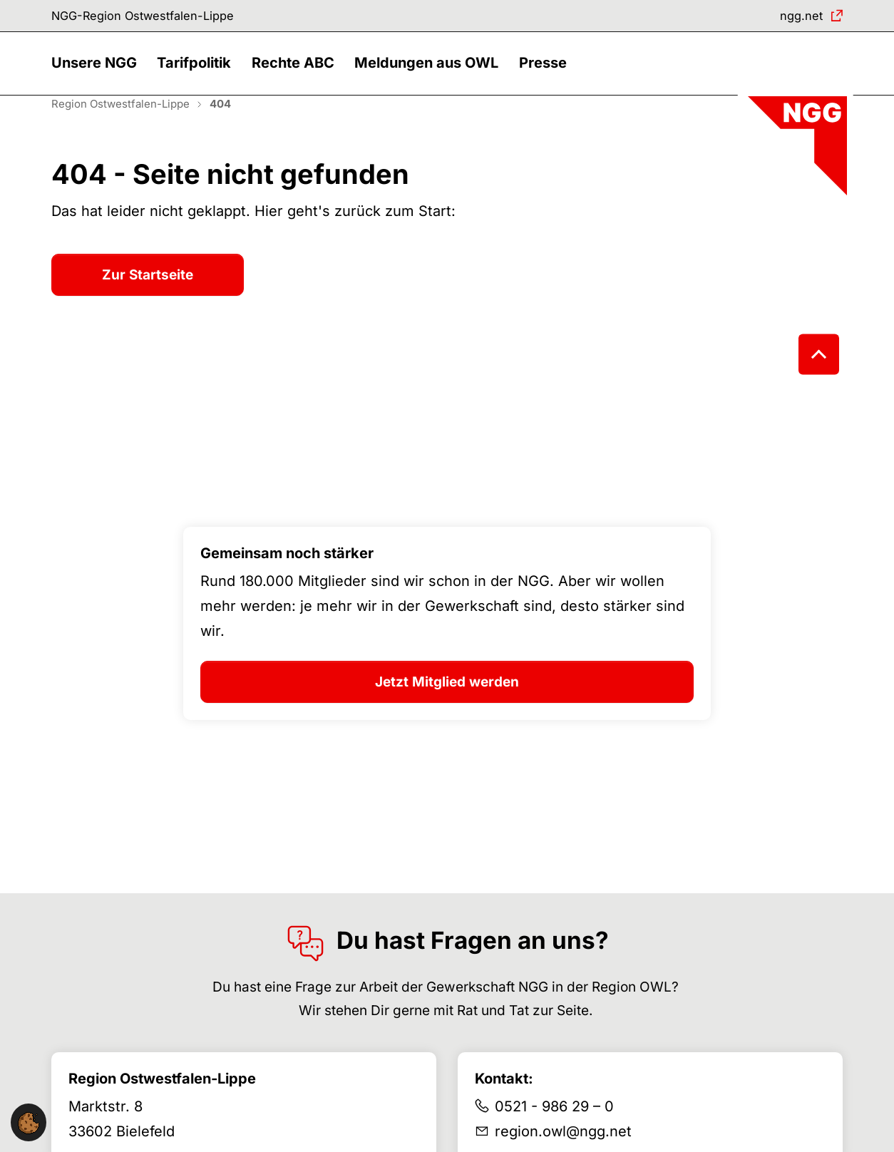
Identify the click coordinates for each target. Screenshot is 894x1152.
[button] (97, 77)
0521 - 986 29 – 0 (554, 1129)
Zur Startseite (147, 297)
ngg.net (796, 17)
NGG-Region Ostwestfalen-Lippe (157, 17)
